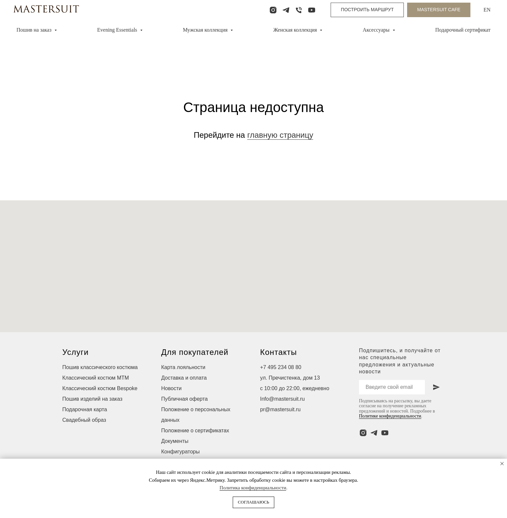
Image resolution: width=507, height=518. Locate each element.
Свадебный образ (84, 420)
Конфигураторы (180, 451)
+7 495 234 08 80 (280, 367)
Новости (171, 388)
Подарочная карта (84, 409)
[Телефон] (299, 10)
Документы (174, 441)
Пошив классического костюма (100, 367)
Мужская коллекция (206, 30)
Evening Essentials (117, 30)
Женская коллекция (295, 30)
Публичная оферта (184, 399)
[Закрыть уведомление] (502, 463)
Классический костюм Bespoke (99, 388)
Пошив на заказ (34, 30)
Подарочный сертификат (463, 30)
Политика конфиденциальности (253, 487)
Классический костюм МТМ (95, 378)
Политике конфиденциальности (390, 416)
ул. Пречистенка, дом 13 (290, 378)
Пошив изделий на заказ (92, 399)
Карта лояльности (183, 367)
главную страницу (280, 134)
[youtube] (312, 10)
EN (487, 10)
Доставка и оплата (184, 378)
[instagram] (273, 10)
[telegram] (286, 10)
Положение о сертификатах (195, 430)
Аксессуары (377, 30)
